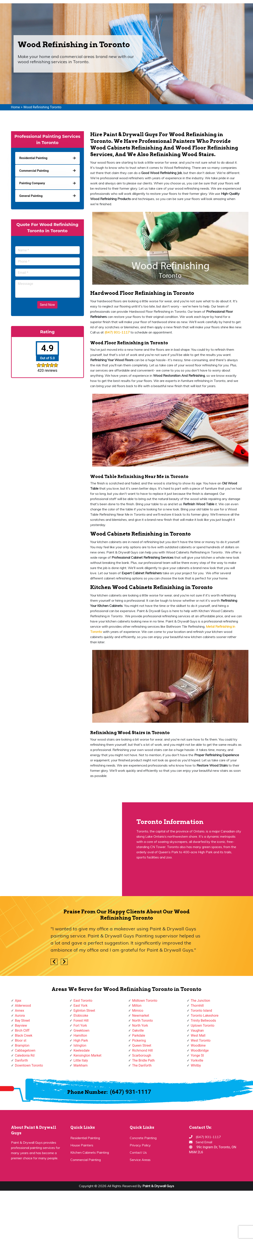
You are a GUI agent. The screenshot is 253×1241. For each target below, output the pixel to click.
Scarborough (141, 1055)
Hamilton (80, 1035)
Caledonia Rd (25, 1055)
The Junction (200, 1001)
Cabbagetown (25, 1050)
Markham (81, 1065)
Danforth (21, 1060)
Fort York (80, 1025)
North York (140, 1025)
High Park (81, 1040)
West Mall (198, 1035)
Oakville (138, 1030)
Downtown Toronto (29, 1065)
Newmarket (140, 1015)
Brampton (22, 1045)
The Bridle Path (143, 1060)
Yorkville (197, 1060)
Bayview (21, 1025)
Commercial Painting (85, 1160)
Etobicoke (81, 1015)
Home (15, 107)
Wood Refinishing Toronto (42, 107)
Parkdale (138, 1035)
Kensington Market (87, 1055)
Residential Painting (85, 1138)
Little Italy (81, 1060)
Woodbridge (200, 1050)
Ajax (18, 1001)
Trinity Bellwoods (203, 1020)
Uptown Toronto (202, 1025)
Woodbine (198, 1045)
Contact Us (138, 1152)
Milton (137, 1006)
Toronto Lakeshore (204, 1015)
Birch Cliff (22, 1030)
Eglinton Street (84, 1011)
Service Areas (140, 1160)
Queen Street (141, 1045)
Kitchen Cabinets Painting (89, 1152)
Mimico (137, 1011)
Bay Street (22, 1020)
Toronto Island (201, 1011)
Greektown (81, 1030)
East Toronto (83, 1001)
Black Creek (23, 1035)
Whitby (196, 1065)
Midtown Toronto (144, 1001)
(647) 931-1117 (130, 1091)
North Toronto (142, 1020)
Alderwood (23, 1006)
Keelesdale (82, 1050)
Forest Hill (81, 1020)
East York (80, 1006)
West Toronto (201, 1040)
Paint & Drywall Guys (158, 1186)
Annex (19, 1011)
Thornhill (197, 1006)
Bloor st (20, 1040)
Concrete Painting (143, 1138)
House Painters (81, 1145)
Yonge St (197, 1055)
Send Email (204, 1142)
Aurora (20, 1015)
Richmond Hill (142, 1050)
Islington (80, 1045)
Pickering (139, 1040)
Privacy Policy (140, 1145)
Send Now (47, 305)
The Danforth (142, 1065)
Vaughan (197, 1030)
